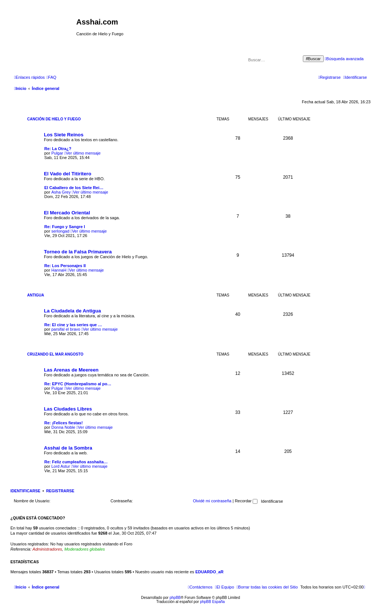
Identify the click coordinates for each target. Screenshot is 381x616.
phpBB (175, 598)
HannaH (58, 270)
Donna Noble (63, 427)
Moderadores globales (84, 549)
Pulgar (57, 153)
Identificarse (25, 491)
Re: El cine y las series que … (73, 324)
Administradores (47, 549)
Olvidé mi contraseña (212, 501)
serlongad (60, 231)
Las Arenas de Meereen (71, 370)
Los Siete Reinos (63, 134)
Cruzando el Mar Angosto (55, 354)
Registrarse (60, 491)
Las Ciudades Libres (68, 409)
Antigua (35, 295)
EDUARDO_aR (209, 572)
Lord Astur (60, 466)
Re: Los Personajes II (65, 265)
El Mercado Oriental (67, 212)
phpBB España (212, 602)
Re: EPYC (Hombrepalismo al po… (77, 384)
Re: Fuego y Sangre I (64, 226)
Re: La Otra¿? (57, 148)
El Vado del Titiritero (67, 173)
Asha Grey (61, 192)
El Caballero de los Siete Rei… (73, 187)
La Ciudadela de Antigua (72, 311)
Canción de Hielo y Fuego (54, 119)
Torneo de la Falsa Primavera (78, 251)
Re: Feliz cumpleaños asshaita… (76, 462)
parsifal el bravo (65, 329)
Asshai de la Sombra (68, 448)
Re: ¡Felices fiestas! (63, 423)
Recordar (246, 501)
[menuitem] (51, 77)
